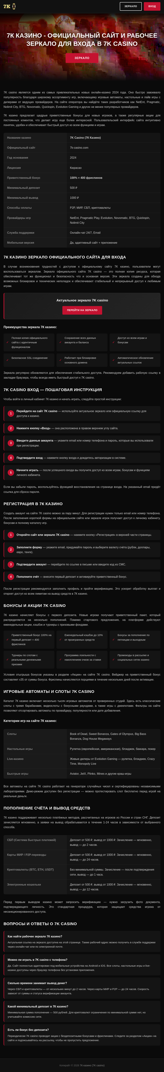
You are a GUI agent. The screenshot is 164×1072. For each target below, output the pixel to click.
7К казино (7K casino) (92, 1065)
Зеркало (130, 6)
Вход (152, 6)
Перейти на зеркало (82, 310)
